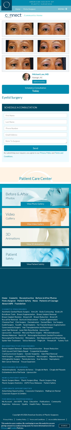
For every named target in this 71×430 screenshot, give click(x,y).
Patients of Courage (49, 301)
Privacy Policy (45, 153)
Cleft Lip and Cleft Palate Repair (15, 351)
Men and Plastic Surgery (32, 333)
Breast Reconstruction (32, 348)
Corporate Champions (35, 391)
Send (35, 148)
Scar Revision (42, 359)
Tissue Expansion (28, 361)
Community (56, 401)
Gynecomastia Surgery (11, 327)
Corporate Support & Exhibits (14, 393)
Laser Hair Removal (10, 330)
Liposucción (31, 372)
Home (17, 9)
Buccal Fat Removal (10, 319)
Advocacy (16, 404)
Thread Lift (51, 340)
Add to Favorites (39, 82)
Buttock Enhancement (28, 319)
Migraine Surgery (56, 356)
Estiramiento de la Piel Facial (13, 372)
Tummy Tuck (63, 340)
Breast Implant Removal (46, 314)
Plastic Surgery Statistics (12, 383)
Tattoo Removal (28, 340)
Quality (25, 404)
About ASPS (7, 303)
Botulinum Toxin (8, 314)
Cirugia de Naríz (41, 369)
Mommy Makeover (9, 335)
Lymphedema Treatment (25, 356)
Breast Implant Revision (12, 317)
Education (34, 401)
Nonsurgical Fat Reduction (13, 338)
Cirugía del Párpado (57, 369)
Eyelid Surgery (8, 325)
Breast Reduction (41, 317)
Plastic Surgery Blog (29, 380)
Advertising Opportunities (13, 391)
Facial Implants (29, 325)
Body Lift (59, 312)
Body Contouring (47, 312)
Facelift (18, 325)
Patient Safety (24, 301)
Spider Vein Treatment (11, 340)
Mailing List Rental (52, 391)
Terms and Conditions (37, 419)
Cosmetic (13, 298)
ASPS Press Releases (33, 383)
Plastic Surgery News (10, 380)
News (35, 301)
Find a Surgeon (29, 9)
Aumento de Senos (25, 369)
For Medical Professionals (17, 399)
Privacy (4, 428)
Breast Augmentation (26, 314)
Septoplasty (54, 359)
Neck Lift (22, 335)
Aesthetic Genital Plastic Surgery (16, 312)
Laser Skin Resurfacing (28, 330)
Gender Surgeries (32, 354)
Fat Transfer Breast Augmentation (51, 325)
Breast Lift (27, 317)
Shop (26, 401)
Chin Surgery (20, 322)
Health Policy (35, 404)
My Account (7, 401)
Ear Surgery (58, 322)
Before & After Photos (46, 298)
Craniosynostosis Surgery (12, 354)
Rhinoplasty (30, 338)
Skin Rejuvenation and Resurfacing (51, 338)
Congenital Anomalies (39, 351)
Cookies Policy (21, 419)
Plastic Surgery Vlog (47, 380)
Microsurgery (42, 356)
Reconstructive (26, 298)
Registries (6, 404)
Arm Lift (34, 312)
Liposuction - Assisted (11, 333)
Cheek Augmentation (49, 319)
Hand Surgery (7, 356)
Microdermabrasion (52, 333)
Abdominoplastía (9, 369)
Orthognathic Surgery (11, 359)
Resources (46, 404)
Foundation (20, 303)
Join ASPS (18, 401)
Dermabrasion (33, 322)
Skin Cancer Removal (10, 361)
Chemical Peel (8, 322)
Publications (45, 401)
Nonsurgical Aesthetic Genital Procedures (45, 335)
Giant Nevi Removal (49, 354)
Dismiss (64, 425)
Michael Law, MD (40, 74)
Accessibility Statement (56, 419)
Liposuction (44, 330)
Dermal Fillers (46, 322)
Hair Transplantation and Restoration (37, 327)
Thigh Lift (41, 340)
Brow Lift (53, 317)
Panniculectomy (28, 359)
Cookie (13, 428)
